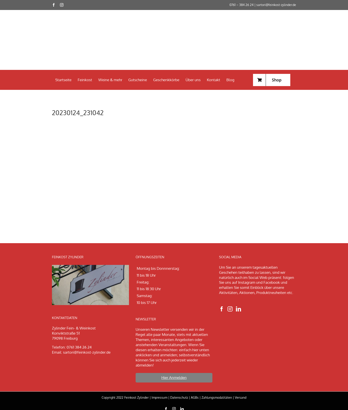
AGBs (195, 397)
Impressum (159, 397)
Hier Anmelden (174, 377)
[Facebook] (221, 308)
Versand (240, 397)
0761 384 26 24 (79, 347)
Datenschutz (179, 397)
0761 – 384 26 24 (241, 5)
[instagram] (61, 5)
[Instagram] (230, 308)
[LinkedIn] (238, 308)
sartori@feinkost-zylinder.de (276, 5)
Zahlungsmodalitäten (217, 397)
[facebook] (53, 5)
